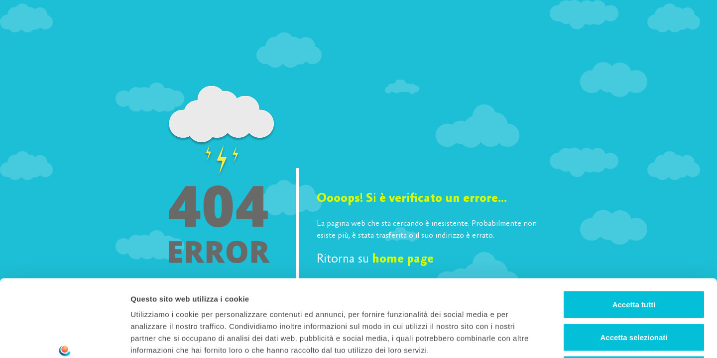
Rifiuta (634, 292)
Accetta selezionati (633, 260)
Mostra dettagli (524, 338)
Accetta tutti (634, 227)
